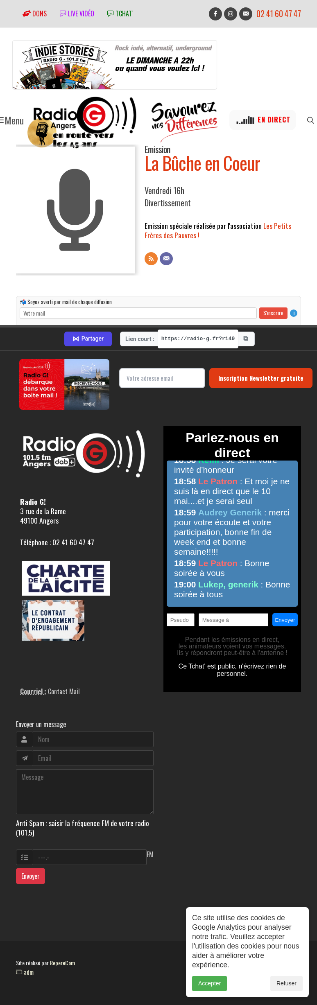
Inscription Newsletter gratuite (260, 377)
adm (25, 971)
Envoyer (30, 876)
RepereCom (62, 962)
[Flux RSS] (151, 258)
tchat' (120, 13)
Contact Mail (64, 691)
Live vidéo (77, 13)
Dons (35, 13)
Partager (88, 339)
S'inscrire (273, 313)
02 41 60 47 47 (278, 14)
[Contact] (166, 258)
